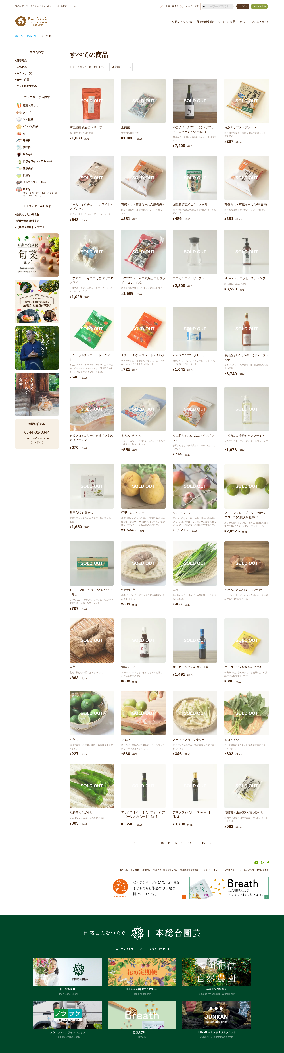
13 (183, 843)
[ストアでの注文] (121, 67)
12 (176, 843)
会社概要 (146, 870)
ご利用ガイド (231, 870)
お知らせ (124, 870)
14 (189, 843)
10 (162, 843)
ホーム (19, 35)
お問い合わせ (263, 870)
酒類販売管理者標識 (189, 870)
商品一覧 (32, 35)
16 (203, 843)
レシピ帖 (135, 870)
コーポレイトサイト (127, 949)
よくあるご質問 (189, 6)
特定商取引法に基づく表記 (165, 870)
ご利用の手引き (169, 6)
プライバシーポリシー (212, 870)
